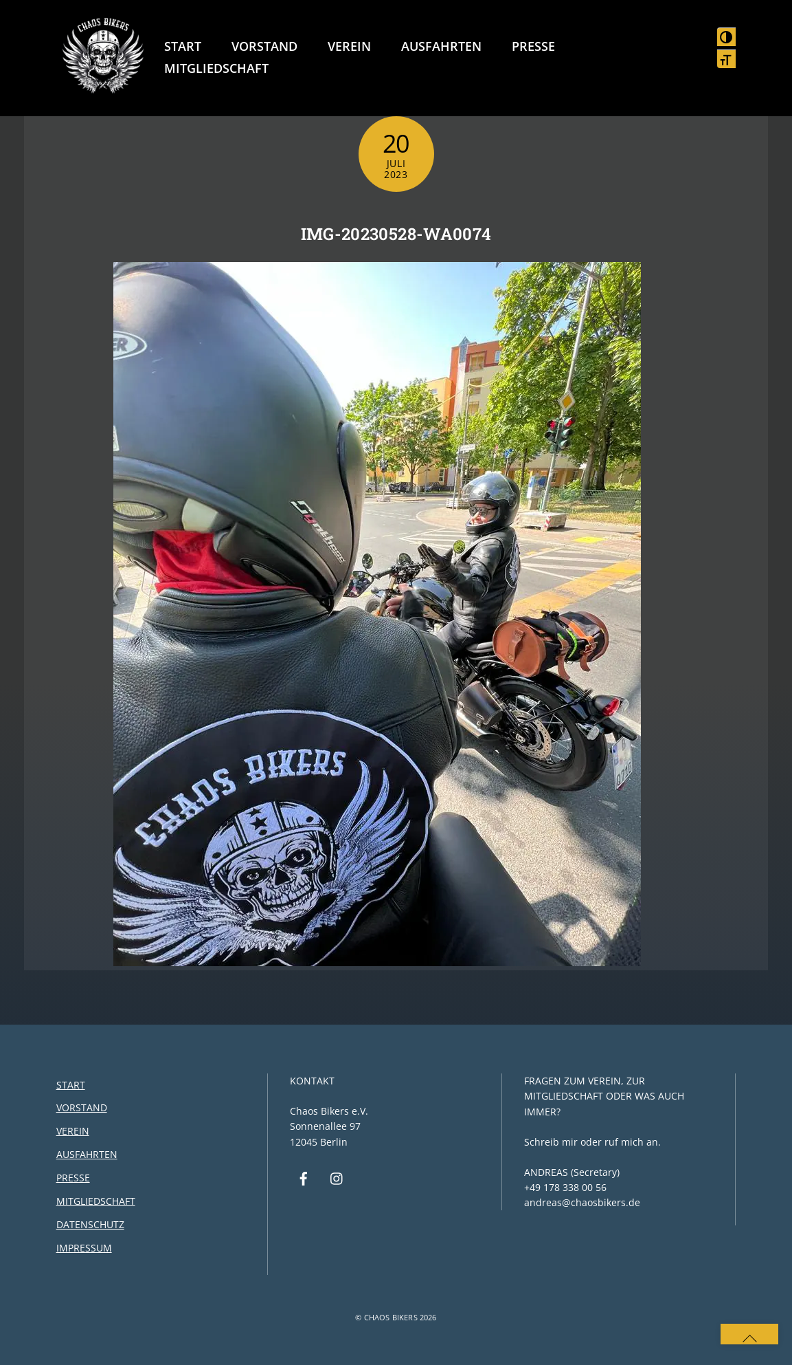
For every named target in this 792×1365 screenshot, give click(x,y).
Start (183, 46)
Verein (350, 46)
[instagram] (337, 1177)
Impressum (84, 1247)
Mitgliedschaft (217, 68)
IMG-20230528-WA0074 (396, 234)
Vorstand (265, 46)
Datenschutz (90, 1224)
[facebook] (303, 1177)
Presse (534, 46)
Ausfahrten (442, 46)
